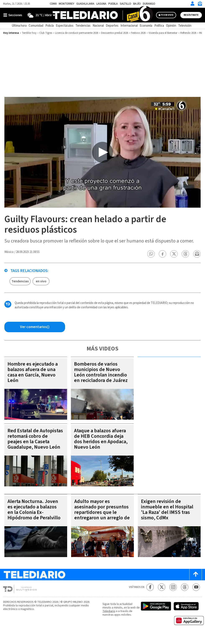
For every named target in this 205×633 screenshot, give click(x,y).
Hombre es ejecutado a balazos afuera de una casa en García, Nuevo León (33, 372)
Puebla (113, 4)
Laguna (101, 4)
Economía (146, 25)
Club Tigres (45, 33)
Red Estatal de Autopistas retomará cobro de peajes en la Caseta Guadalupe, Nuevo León (35, 439)
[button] (151, 254)
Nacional (98, 25)
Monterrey (66, 4)
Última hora (19, 25)
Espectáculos (64, 25)
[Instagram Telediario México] (173, 587)
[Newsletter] (200, 4)
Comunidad (36, 25)
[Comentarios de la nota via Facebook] (34, 327)
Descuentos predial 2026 (114, 33)
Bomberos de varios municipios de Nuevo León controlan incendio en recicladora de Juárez (101, 372)
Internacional (129, 25)
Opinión (171, 25)
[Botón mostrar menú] (13, 15)
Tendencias (83, 25)
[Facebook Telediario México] (150, 587)
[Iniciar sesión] (192, 3)
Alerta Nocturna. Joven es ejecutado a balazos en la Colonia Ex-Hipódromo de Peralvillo (34, 509)
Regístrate (191, 15)
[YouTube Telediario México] (196, 587)
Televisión (184, 25)
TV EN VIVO (167, 15)
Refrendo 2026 (188, 33)
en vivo (41, 281)
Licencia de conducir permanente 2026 (76, 33)
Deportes (112, 25)
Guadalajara (85, 4)
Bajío (137, 4)
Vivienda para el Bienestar (163, 33)
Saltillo (125, 4)
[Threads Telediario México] (184, 587)
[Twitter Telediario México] (161, 587)
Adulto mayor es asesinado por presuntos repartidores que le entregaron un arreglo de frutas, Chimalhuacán (102, 512)
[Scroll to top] (195, 574)
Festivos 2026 (138, 33)
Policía (49, 25)
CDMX (53, 4)
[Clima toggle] (40, 15)
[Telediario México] (102, 15)
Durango (149, 4)
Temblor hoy (29, 33)
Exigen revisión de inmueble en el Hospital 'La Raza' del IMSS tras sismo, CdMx (167, 509)
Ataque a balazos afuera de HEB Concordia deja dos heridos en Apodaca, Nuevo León (101, 439)
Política (159, 25)
